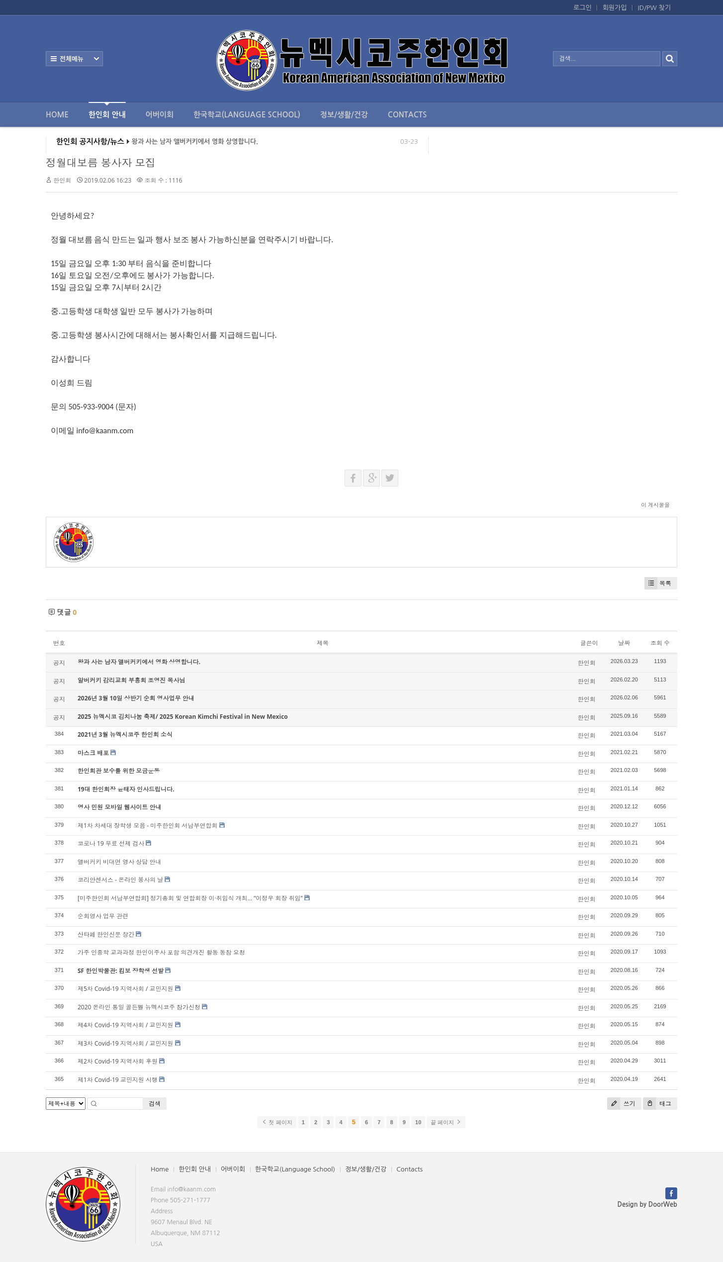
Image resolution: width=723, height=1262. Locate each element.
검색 (155, 1103)
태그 (657, 1103)
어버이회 (160, 114)
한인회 (62, 180)
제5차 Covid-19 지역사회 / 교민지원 (125, 988)
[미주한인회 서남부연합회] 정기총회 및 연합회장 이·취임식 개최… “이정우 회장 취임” (190, 898)
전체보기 (74, 58)
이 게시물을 (655, 504)
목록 (657, 583)
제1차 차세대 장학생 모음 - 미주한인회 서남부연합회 (147, 825)
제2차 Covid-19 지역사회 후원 (118, 1061)
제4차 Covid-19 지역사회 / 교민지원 (125, 1025)
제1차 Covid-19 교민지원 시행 (118, 1079)
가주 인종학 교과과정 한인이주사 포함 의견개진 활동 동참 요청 (161, 952)
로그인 (582, 7)
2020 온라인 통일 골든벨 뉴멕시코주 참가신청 (139, 1007)
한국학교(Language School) (246, 114)
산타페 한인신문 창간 (106, 934)
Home (57, 114)
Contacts (407, 114)
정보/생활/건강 (344, 114)
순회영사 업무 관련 (103, 916)
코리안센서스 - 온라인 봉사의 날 (120, 879)
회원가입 (615, 7)
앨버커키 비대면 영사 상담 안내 (119, 862)
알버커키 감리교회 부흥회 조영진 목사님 (131, 680)
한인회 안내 (107, 110)
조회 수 (660, 643)
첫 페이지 (277, 1122)
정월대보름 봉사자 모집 (101, 163)
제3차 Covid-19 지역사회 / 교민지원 (125, 1043)
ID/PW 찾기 (654, 7)
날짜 (624, 643)
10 (418, 1122)
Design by (647, 1204)
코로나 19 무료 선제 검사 (111, 843)
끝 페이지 (446, 1122)
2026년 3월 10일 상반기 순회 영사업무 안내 (136, 698)
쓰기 (621, 1103)
